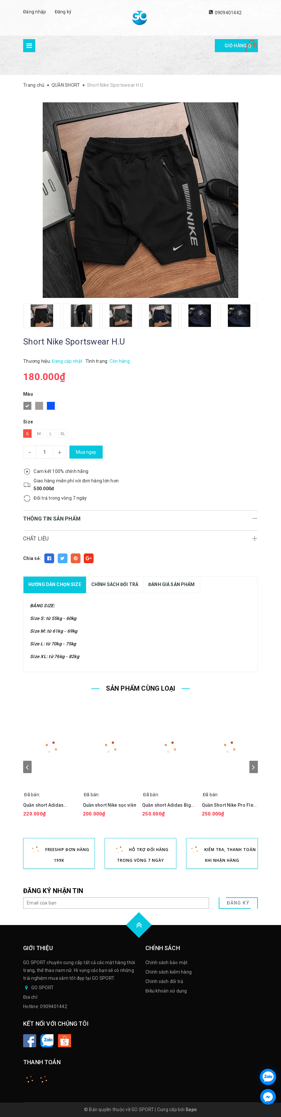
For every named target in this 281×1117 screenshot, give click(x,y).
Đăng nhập (34, 11)
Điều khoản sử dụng (166, 990)
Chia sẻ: (32, 558)
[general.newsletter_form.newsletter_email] (116, 903)
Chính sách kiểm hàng (168, 972)
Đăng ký (63, 11)
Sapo (191, 1109)
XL (63, 433)
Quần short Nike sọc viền (109, 805)
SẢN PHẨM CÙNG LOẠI (140, 688)
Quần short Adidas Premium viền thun (43, 805)
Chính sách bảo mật (166, 962)
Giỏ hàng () (238, 45)
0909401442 (228, 12)
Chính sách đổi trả (164, 981)
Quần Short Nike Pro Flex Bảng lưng (229, 805)
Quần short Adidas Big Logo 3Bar (166, 805)
